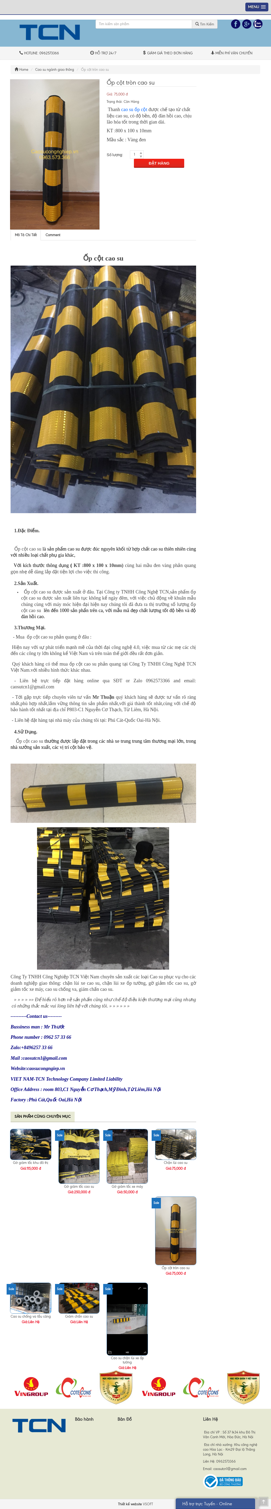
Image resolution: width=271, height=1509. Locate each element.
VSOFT (148, 1504)
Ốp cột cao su (27, 549)
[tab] (26, 235)
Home (21, 70)
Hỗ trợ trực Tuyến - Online (207, 1503)
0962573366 (226, 1461)
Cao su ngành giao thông (54, 70)
